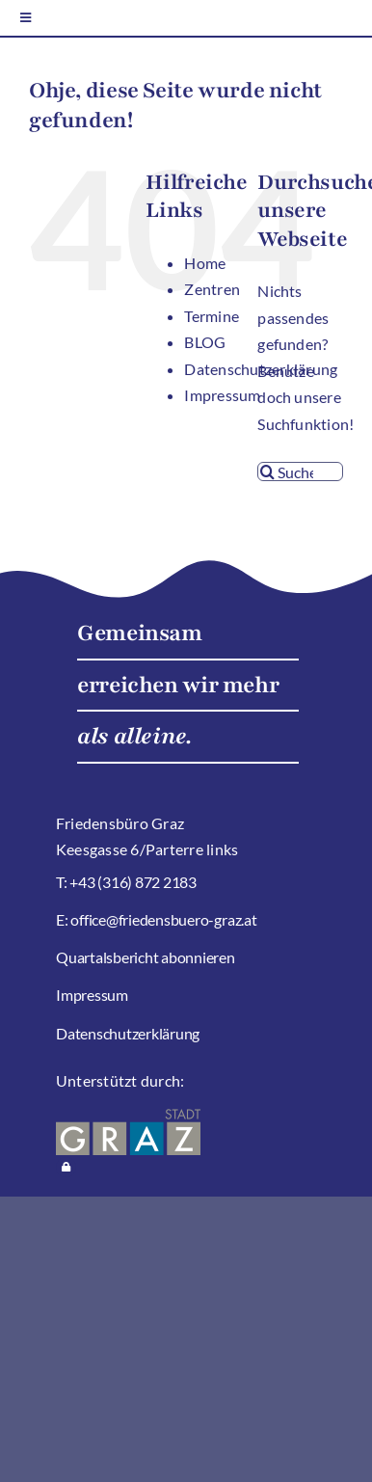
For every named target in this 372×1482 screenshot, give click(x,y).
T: (62, 882)
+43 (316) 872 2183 (133, 882)
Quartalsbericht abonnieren (145, 957)
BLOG (205, 342)
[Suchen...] (300, 471)
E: (63, 919)
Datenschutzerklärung (127, 1033)
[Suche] (267, 471)
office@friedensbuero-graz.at (163, 919)
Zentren (212, 289)
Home (205, 263)
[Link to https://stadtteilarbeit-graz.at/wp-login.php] (66, 1167)
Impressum (222, 395)
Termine (211, 316)
